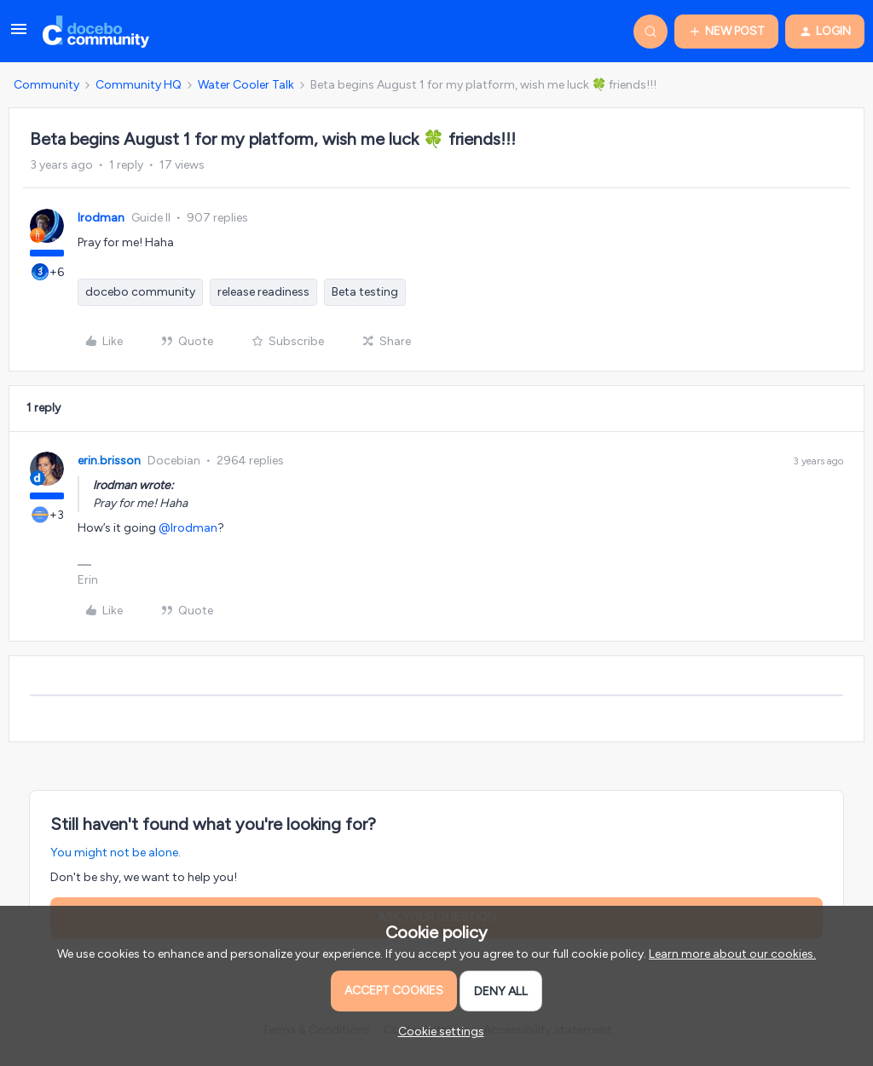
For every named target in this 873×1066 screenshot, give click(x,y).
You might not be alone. (115, 852)
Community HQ (138, 85)
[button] (19, 35)
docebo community (140, 292)
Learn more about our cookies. (732, 954)
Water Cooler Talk (246, 85)
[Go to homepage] (96, 31)
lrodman (101, 217)
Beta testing (365, 292)
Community (46, 85)
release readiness (263, 292)
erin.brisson (109, 460)
